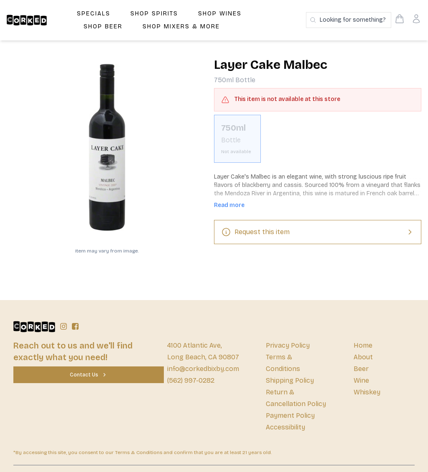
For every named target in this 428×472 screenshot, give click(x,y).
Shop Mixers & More (181, 26)
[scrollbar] (317, 142)
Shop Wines (220, 13)
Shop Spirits (154, 13)
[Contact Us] (88, 374)
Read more (229, 205)
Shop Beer (103, 26)
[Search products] (348, 20)
